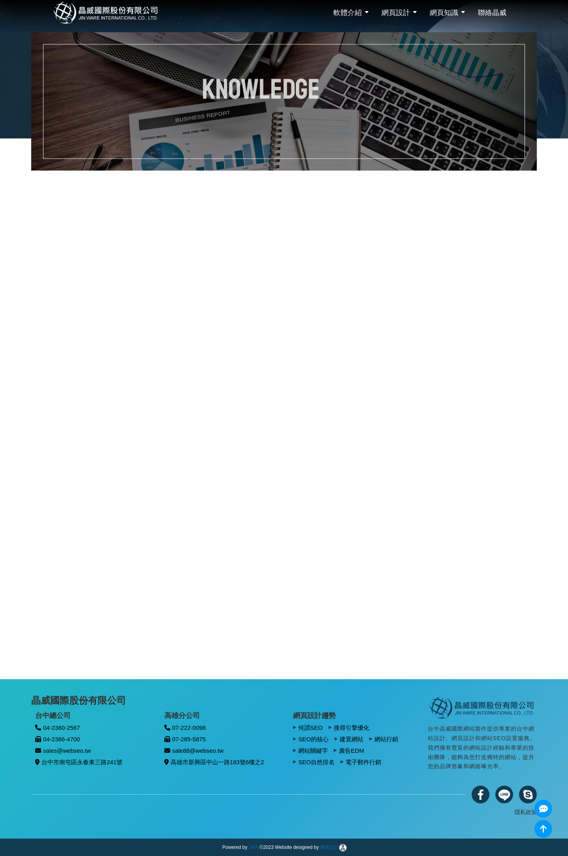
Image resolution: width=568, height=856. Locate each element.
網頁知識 (444, 13)
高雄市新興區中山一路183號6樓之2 (214, 762)
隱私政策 (526, 812)
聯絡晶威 (492, 13)
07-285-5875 (185, 739)
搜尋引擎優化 (351, 727)
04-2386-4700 (57, 739)
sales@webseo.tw (63, 750)
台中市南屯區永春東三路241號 (78, 762)
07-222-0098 (185, 727)
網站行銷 (386, 739)
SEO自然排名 (316, 762)
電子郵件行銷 (363, 762)
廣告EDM (351, 750)
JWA (253, 847)
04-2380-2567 (57, 727)
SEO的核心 (313, 739)
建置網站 (351, 739)
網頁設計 (396, 13)
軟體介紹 (347, 13)
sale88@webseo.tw (194, 750)
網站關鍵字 (313, 750)
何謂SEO (310, 727)
